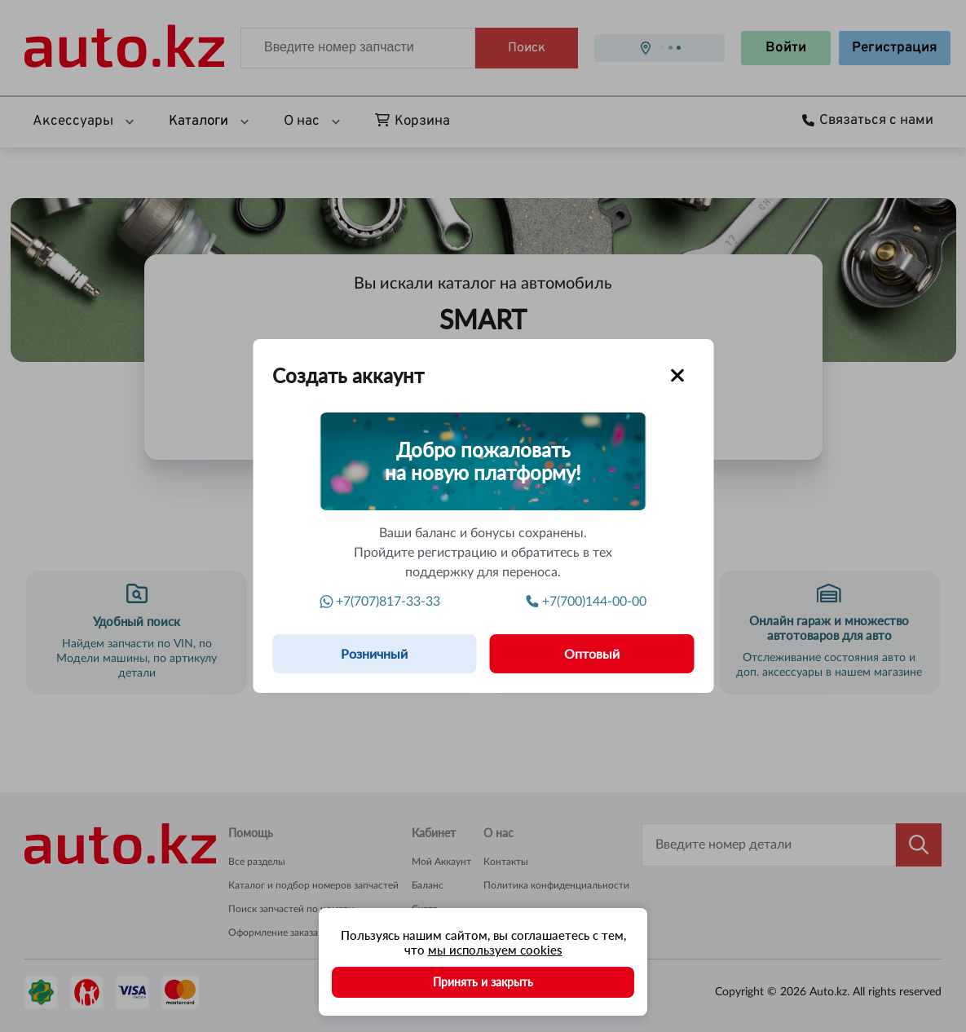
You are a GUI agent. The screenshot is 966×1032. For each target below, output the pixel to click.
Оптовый (592, 653)
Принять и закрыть (483, 982)
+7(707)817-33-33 (380, 601)
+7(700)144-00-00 (586, 601)
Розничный (374, 653)
